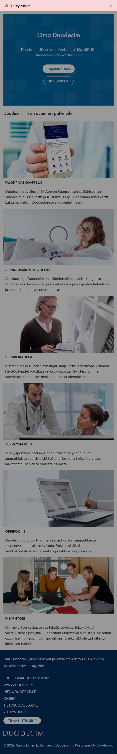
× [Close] (110, 5)
